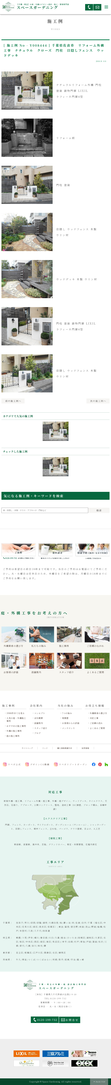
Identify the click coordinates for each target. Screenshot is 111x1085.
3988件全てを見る (16, 713)
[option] (55, 432)
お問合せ (72, 1020)
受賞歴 (65, 718)
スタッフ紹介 (40, 728)
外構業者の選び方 (98, 713)
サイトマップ (27, 748)
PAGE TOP (100, 1082)
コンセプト (39, 713)
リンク (45, 748)
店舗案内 (38, 723)
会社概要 (38, 718)
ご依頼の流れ (96, 723)
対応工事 (94, 718)
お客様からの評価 (70, 723)
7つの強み (67, 713)
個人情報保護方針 (64, 748)
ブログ (37, 733)
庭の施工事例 (13, 736)
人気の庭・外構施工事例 (16, 719)
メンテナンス (68, 728)
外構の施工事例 (14, 731)
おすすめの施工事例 (16, 726)
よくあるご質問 (97, 728)
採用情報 (85, 748)
